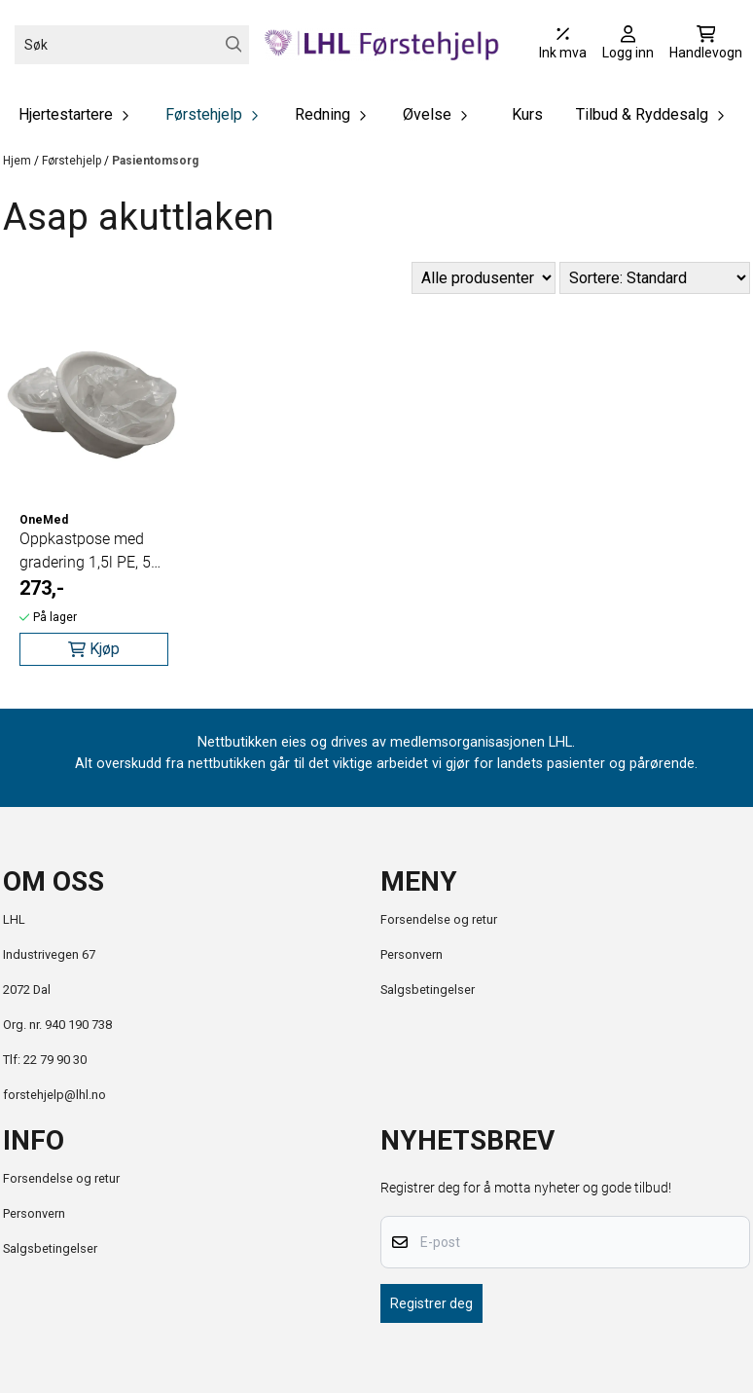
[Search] (234, 44)
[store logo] (382, 44)
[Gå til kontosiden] (628, 45)
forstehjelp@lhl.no (54, 1094)
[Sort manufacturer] (484, 278)
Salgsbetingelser (427, 989)
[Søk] (132, 44)
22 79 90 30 (55, 1059)
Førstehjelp (73, 160)
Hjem (18, 160)
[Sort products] (654, 278)
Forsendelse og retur (438, 919)
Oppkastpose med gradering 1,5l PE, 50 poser (89, 552)
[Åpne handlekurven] (706, 45)
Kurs (527, 114)
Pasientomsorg (155, 160)
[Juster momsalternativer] (562, 45)
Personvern (411, 954)
